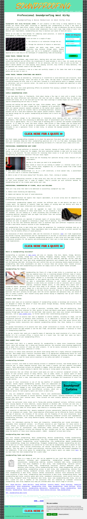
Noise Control (22, 488)
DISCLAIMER (78, 11)
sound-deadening (76, 312)
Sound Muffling (40, 484)
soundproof (46, 51)
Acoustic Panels (53, 484)
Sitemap (6, 506)
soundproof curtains (24, 394)
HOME (58, 11)
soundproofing (57, 25)
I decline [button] (54, 514)
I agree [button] (49, 514)
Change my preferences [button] (63, 514)
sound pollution (48, 34)
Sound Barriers (15, 484)
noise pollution (38, 448)
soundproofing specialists (45, 260)
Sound (28, 38)
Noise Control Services (31, 490)
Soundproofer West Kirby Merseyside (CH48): (21, 24)
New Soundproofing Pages (15, 506)
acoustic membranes (66, 465)
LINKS (62, 11)
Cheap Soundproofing (55, 486)
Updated (23, 506)
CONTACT (72, 11)
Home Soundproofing (63, 490)
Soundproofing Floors (31, 506)
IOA (62, 234)
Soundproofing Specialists (38, 488)
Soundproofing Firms (39, 486)
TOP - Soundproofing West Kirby (16, 493)
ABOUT (66, 11)
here (76, 450)
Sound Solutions (66, 484)
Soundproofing (10, 255)
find (11, 437)
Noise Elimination (23, 486)
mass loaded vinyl (25, 314)
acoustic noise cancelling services (68, 472)
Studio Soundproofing (68, 488)
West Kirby (32, 255)
